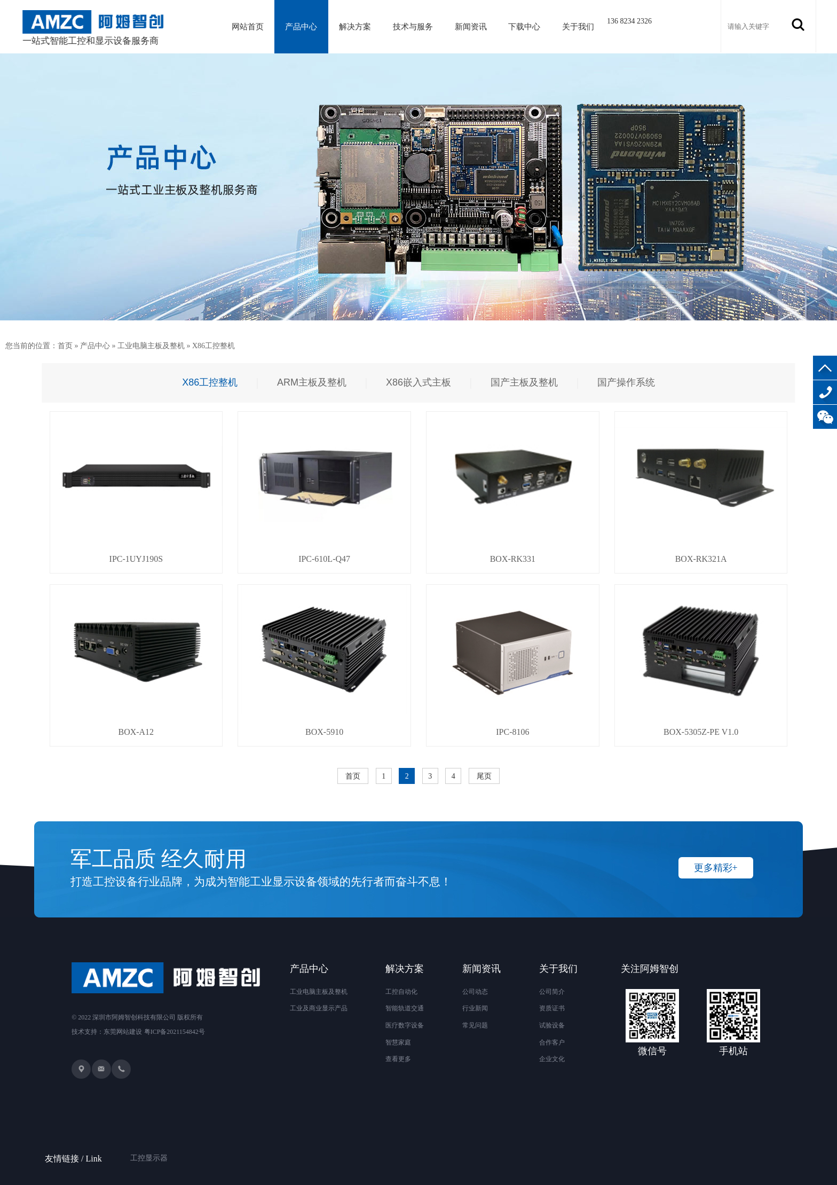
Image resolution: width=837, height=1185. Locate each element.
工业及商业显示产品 (319, 1008)
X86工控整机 (213, 346)
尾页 (484, 776)
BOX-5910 (324, 731)
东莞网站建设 (123, 1031)
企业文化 (552, 1059)
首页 (65, 346)
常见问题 (475, 1025)
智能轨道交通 (404, 1008)
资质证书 (552, 1008)
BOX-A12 (136, 731)
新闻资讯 (471, 26)
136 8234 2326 (629, 21)
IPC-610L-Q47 (324, 558)
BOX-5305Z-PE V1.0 (701, 731)
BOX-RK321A (701, 558)
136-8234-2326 (825, 392)
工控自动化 (401, 991)
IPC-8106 (512, 731)
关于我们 (578, 26)
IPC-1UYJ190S (136, 558)
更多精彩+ (716, 867)
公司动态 (475, 991)
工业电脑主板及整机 (151, 346)
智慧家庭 (398, 1042)
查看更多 (398, 1059)
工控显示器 (149, 1144)
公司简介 (552, 991)
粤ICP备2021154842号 (174, 1031)
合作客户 (552, 1042)
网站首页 (248, 26)
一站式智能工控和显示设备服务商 (96, 28)
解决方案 (355, 26)
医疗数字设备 (404, 1025)
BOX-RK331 (512, 558)
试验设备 (552, 1025)
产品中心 (301, 26)
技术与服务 (413, 26)
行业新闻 (475, 1008)
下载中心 (524, 26)
